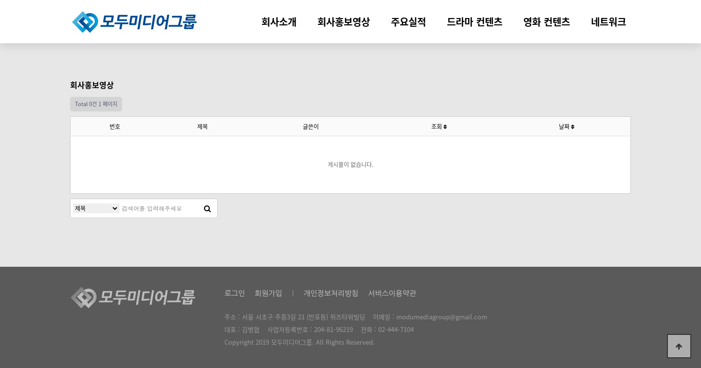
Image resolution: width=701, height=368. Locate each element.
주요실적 (408, 22)
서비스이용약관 (392, 293)
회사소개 (278, 22)
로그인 (234, 293)
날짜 (566, 126)
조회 (439, 126)
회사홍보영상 (343, 22)
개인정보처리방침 (330, 293)
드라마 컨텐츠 (474, 22)
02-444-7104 (396, 329)
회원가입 (268, 293)
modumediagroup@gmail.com (441, 316)
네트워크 (608, 22)
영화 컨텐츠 (546, 22)
